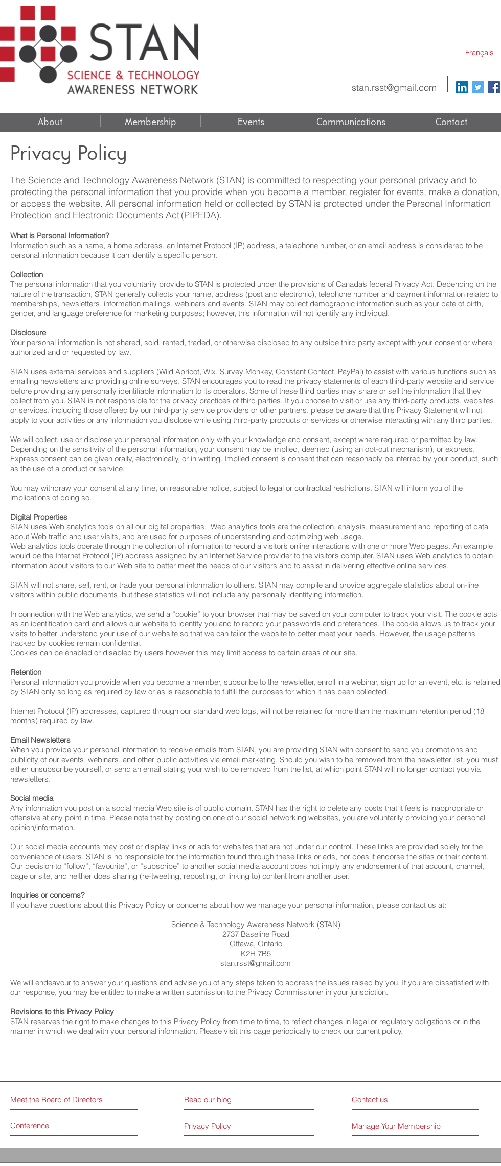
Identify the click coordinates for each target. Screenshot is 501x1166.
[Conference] (48, 1125)
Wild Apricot (179, 371)
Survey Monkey (246, 371)
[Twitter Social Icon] (478, 87)
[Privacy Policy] (208, 1125)
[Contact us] (390, 1099)
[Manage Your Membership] (397, 1126)
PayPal (349, 371)
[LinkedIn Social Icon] (462, 87)
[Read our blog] (229, 1099)
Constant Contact (305, 371)
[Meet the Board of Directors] (58, 1099)
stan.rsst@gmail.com (394, 87)
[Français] (479, 52)
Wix (209, 371)
